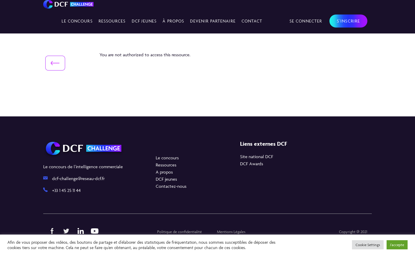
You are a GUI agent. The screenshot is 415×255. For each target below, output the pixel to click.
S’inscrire (348, 20)
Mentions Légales (231, 231)
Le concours (77, 20)
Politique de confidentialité (179, 231)
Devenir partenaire (213, 20)
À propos (173, 20)
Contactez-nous (171, 186)
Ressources (112, 20)
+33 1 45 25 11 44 (66, 190)
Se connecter (305, 20)
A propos (164, 172)
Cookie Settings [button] (368, 245)
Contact (252, 20)
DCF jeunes (166, 179)
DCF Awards (251, 163)
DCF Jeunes (144, 20)
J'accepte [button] (397, 245)
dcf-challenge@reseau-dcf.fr (78, 178)
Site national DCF (256, 156)
